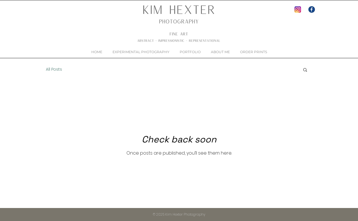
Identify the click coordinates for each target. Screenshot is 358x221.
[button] (305, 70)
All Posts (54, 69)
